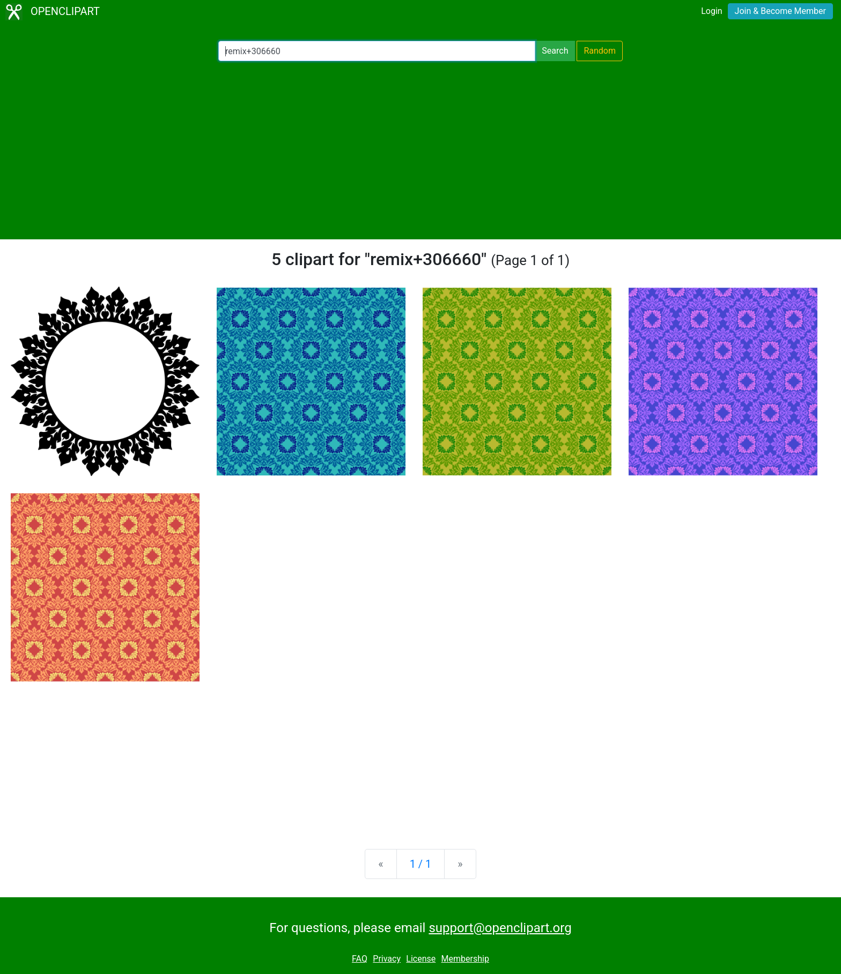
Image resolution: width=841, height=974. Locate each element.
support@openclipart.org (500, 927)
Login (711, 11)
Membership (465, 959)
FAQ (359, 959)
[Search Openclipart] (376, 51)
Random (600, 51)
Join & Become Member (780, 11)
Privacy (387, 959)
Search (555, 51)
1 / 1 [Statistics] (421, 864)
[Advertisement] (420, 150)
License (421, 959)
